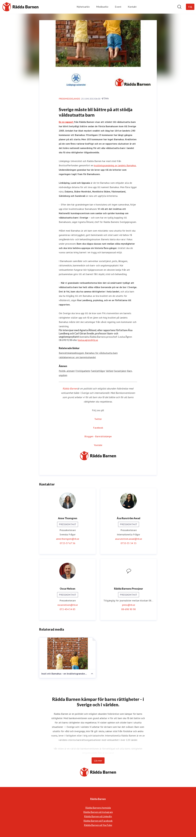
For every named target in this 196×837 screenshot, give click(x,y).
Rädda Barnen (70, 388)
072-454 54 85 (67, 609)
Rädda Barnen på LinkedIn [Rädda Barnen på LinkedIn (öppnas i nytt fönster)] (98, 816)
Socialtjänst (120, 370)
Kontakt (132, 6)
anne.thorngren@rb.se (67, 538)
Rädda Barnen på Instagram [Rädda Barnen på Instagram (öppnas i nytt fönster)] (98, 812)
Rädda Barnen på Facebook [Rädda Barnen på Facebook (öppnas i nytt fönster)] (98, 820)
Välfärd (109, 370)
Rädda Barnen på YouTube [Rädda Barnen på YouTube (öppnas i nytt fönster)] (98, 825)
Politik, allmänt (67, 370)
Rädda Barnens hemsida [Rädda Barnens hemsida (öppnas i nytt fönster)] (98, 807)
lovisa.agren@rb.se (88, 339)
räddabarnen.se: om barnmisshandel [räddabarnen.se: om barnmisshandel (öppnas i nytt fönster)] (77, 357)
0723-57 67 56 (67, 543)
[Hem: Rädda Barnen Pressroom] (20, 7)
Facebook (98, 427)
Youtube (98, 445)
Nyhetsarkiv (83, 6)
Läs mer (98, 760)
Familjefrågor (98, 370)
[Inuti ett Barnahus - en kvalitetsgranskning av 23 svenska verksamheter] (67, 653)
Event (118, 6)
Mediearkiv (102, 6)
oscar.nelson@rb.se (67, 604)
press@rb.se (128, 604)
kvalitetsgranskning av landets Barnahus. (115, 165)
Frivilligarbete (82, 370)
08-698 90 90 (128, 609)
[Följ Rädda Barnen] (190, 7)
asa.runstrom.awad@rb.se (128, 538)
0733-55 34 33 (128, 543)
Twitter (98, 419)
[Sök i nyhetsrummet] (179, 7)
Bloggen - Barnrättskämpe (98, 436)
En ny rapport (66, 122)
